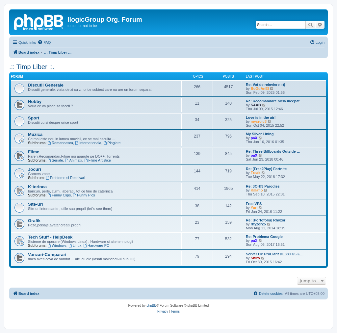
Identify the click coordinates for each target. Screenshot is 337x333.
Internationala (88, 143)
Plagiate (112, 143)
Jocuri (34, 169)
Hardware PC (96, 245)
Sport (33, 117)
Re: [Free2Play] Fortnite (266, 169)
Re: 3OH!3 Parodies (263, 186)
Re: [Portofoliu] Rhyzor (265, 220)
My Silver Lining (259, 134)
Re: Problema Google (264, 237)
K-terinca (37, 186)
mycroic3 (259, 121)
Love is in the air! (260, 117)
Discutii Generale (46, 85)
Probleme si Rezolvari (65, 178)
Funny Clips (59, 195)
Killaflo (257, 190)
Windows (56, 245)
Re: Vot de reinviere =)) (265, 85)
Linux (74, 245)
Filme (33, 151)
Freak (255, 173)
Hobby (34, 101)
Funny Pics (84, 195)
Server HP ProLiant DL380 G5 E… (274, 254)
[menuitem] (44, 42)
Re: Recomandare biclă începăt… (274, 101)
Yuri (254, 208)
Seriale (55, 160)
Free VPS (254, 204)
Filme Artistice (97, 160)
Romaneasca (60, 143)
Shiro (255, 258)
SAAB (256, 105)
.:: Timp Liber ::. (32, 66)
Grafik (34, 220)
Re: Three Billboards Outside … (273, 151)
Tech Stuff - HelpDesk (50, 237)
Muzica (35, 134)
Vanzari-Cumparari (47, 254)
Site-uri (35, 204)
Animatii (73, 160)
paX (254, 138)
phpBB (151, 305)
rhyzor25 (258, 224)
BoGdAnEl (260, 88)
